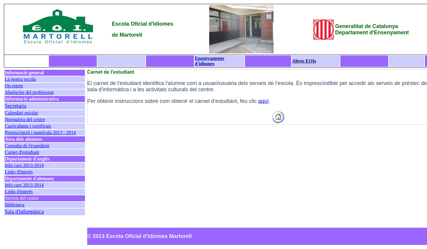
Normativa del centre (25, 119)
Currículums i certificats (28, 126)
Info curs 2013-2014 (24, 165)
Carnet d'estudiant (22, 152)
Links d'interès (19, 171)
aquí (263, 101)
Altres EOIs (304, 61)
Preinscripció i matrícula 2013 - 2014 (40, 132)
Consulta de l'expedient (27, 145)
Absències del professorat (29, 92)
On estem (14, 85)
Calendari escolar (21, 112)
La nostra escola (20, 79)
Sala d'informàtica (24, 212)
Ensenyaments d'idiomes (209, 61)
